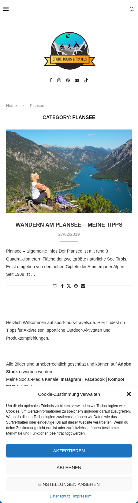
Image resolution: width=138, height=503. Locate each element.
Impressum (82, 496)
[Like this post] (55, 285)
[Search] (132, 9)
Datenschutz (60, 496)
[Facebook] (51, 80)
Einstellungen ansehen (69, 484)
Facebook (95, 379)
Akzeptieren (69, 450)
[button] (129, 394)
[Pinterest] (68, 80)
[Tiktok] (86, 80)
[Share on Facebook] (62, 285)
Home (11, 105)
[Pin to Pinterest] (76, 285)
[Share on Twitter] (69, 285)
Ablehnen (69, 467)
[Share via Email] (83, 285)
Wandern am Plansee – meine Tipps (69, 225)
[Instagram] (59, 80)
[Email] (77, 80)
